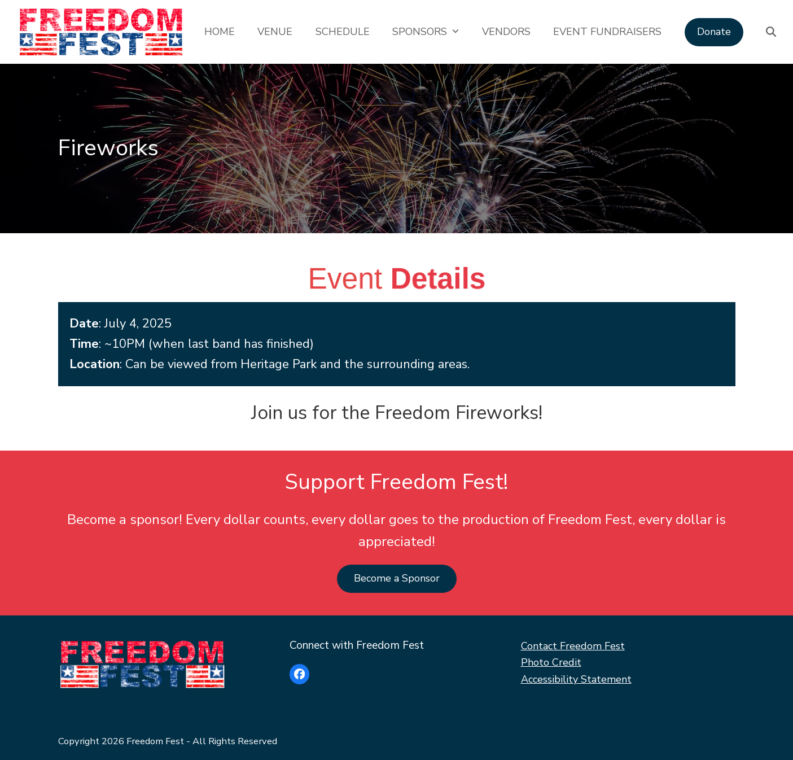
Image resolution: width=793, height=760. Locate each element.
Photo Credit (551, 662)
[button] (771, 32)
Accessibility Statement (576, 679)
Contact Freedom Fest (573, 646)
